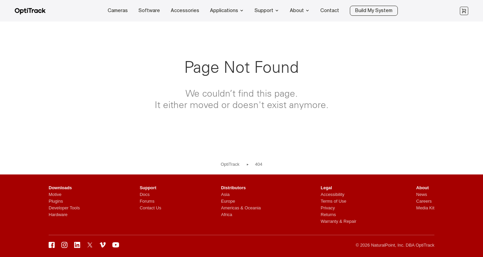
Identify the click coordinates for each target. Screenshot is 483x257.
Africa (226, 214)
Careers (424, 201)
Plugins (56, 201)
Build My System (373, 10)
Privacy (328, 207)
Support (267, 10)
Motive (55, 194)
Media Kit (425, 207)
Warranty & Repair (338, 221)
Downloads (60, 187)
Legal (326, 187)
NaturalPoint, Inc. (388, 245)
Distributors (233, 187)
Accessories (185, 10)
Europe (228, 201)
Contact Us (150, 207)
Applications (227, 10)
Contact (329, 10)
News (421, 194)
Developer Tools (64, 207)
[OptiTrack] (30, 13)
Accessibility (332, 194)
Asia (225, 194)
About (300, 10)
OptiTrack (230, 164)
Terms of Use (333, 201)
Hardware (58, 214)
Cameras (118, 10)
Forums (147, 201)
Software (149, 10)
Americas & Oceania (241, 207)
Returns (328, 214)
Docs (145, 194)
